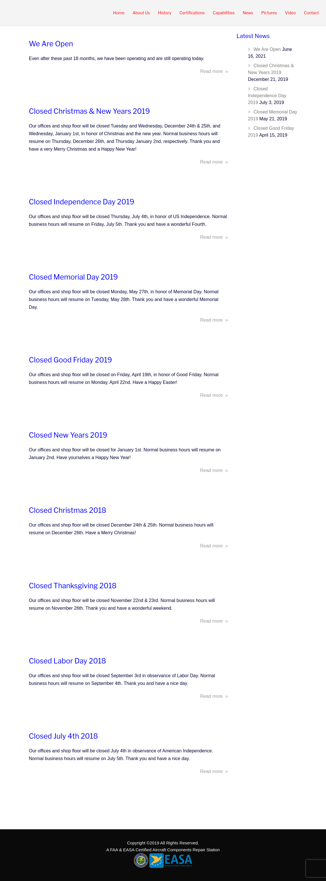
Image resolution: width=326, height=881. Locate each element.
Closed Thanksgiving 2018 (73, 585)
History (164, 12)
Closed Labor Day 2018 (67, 661)
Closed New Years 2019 (68, 435)
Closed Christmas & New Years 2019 (89, 111)
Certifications (192, 12)
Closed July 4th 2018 (63, 736)
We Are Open (51, 43)
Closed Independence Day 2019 (81, 202)
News (248, 12)
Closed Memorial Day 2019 (73, 277)
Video (290, 12)
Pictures (269, 12)
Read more (214, 71)
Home (118, 12)
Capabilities (224, 12)
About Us (141, 12)
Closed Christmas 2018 (67, 510)
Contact (311, 12)
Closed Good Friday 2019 (70, 360)
